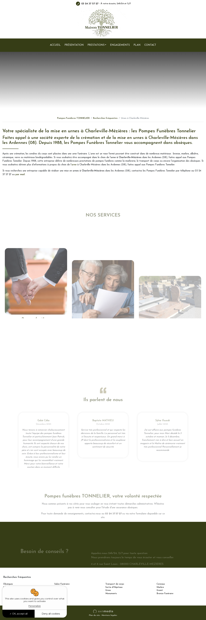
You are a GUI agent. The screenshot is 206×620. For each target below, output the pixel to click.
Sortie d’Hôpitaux (113, 587)
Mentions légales (109, 615)
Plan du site (94, 615)
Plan (137, 45)
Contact (150, 45)
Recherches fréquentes (105, 118)
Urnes (108, 590)
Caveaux (161, 584)
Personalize (34, 606)
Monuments (111, 593)
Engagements (120, 45)
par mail (20, 174)
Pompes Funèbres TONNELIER (73, 118)
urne (74, 165)
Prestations (96, 45)
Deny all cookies (51, 613)
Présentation (74, 45)
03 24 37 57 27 (87, 4)
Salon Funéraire (62, 584)
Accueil (55, 45)
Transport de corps (114, 584)
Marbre (160, 587)
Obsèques (8, 584)
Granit (160, 590)
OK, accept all (19, 613)
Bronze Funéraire (165, 593)
